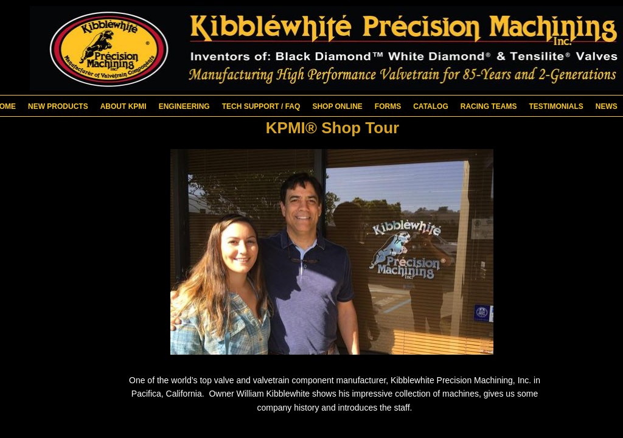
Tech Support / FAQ (261, 106)
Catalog (430, 106)
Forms (388, 106)
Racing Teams (489, 106)
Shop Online (337, 106)
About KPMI (123, 106)
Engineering (184, 106)
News (607, 106)
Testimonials (556, 106)
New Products (58, 106)
